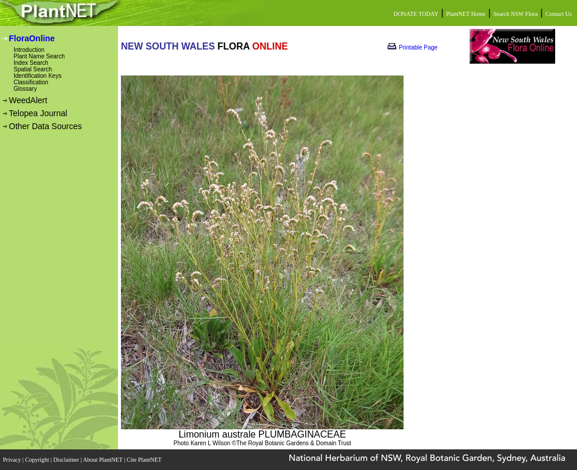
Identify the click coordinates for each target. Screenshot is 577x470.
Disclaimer (66, 459)
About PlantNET (103, 459)
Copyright (38, 459)
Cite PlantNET (145, 459)
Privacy (12, 459)
